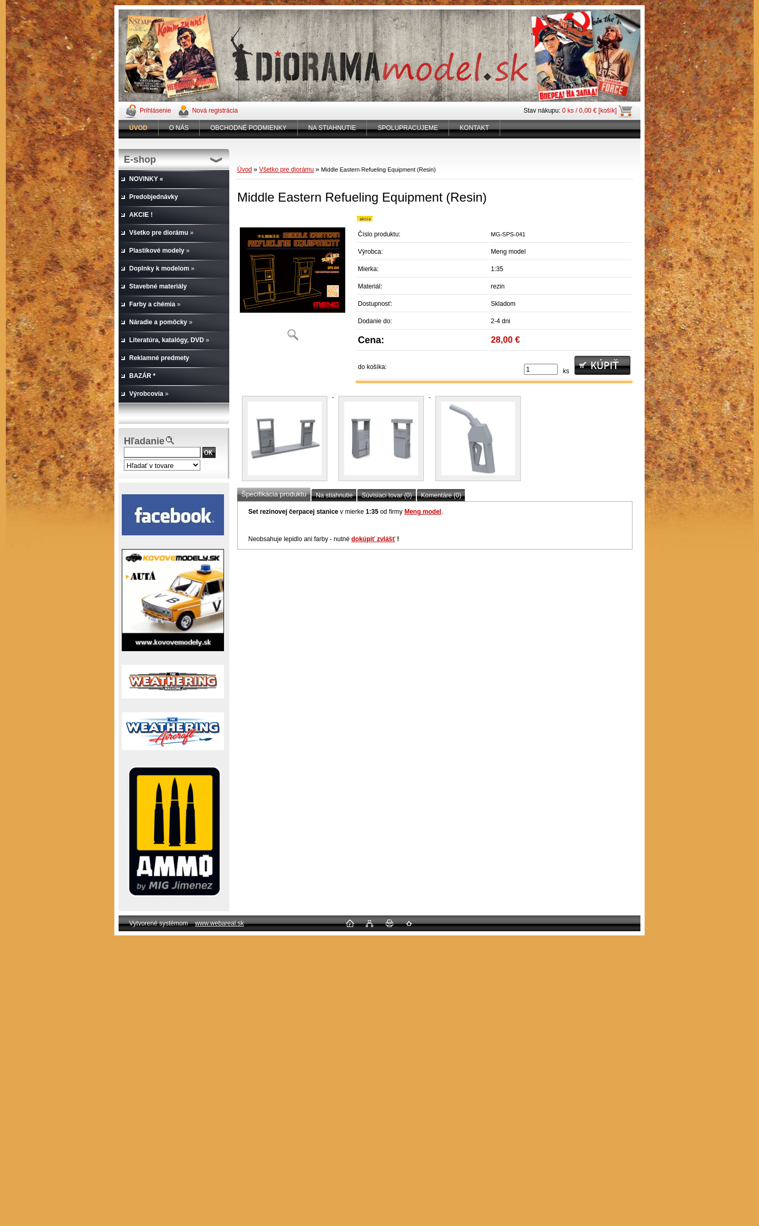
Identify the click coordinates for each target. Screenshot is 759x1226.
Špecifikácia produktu (273, 494)
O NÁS (179, 128)
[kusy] (541, 369)
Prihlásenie (155, 110)
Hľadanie (144, 441)
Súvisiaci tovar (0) (387, 495)
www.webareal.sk (219, 923)
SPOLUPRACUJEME (407, 128)
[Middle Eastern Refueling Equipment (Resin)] (292, 281)
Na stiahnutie (334, 495)
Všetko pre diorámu (286, 169)
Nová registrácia (215, 110)
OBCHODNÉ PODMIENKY (248, 128)
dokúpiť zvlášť (373, 539)
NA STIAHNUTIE (332, 128)
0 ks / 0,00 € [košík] (589, 110)
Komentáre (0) (441, 495)
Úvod (244, 169)
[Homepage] (139, 128)
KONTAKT (474, 128)
